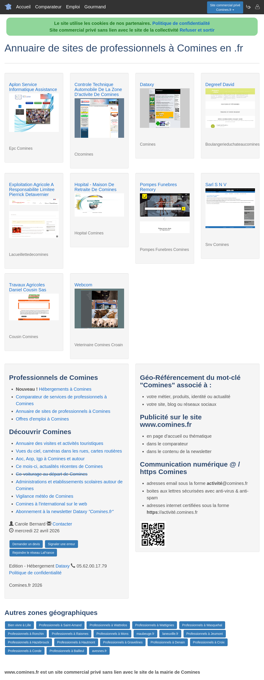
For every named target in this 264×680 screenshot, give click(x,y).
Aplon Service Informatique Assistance (33, 87)
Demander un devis (26, 544)
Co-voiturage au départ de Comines (51, 474)
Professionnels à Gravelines (122, 642)
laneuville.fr (170, 634)
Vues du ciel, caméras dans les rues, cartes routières (69, 451)
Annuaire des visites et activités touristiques (59, 443)
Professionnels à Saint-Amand (60, 625)
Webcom (83, 284)
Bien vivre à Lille (19, 625)
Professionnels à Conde (25, 651)
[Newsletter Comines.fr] (248, 7)
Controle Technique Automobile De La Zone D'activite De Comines (98, 89)
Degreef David (219, 84)
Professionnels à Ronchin (26, 634)
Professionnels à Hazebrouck (28, 642)
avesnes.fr (99, 651)
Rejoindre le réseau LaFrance (33, 552)
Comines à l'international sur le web (51, 503)
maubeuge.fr (145, 634)
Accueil (23, 6)
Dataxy (147, 84)
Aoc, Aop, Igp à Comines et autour (50, 458)
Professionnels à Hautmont (76, 642)
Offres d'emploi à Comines (42, 418)
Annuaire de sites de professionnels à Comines (63, 411)
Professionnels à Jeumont (204, 634)
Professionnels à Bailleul (67, 651)
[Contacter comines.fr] (257, 7)
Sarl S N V (215, 184)
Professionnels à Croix (209, 642)
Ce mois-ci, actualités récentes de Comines (59, 466)
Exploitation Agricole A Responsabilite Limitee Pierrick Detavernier (31, 189)
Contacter (62, 523)
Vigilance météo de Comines (44, 496)
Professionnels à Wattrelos (108, 625)
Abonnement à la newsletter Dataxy (64, 511)
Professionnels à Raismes (70, 634)
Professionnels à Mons (113, 634)
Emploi (73, 6)
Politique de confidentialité (181, 23)
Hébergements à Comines (65, 389)
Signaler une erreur (61, 544)
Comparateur (48, 6)
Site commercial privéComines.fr (225, 7)
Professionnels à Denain (168, 642)
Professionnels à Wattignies (154, 625)
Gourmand (95, 6)
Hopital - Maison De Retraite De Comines (96, 187)
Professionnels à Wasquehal (202, 625)
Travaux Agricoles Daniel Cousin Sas (27, 287)
